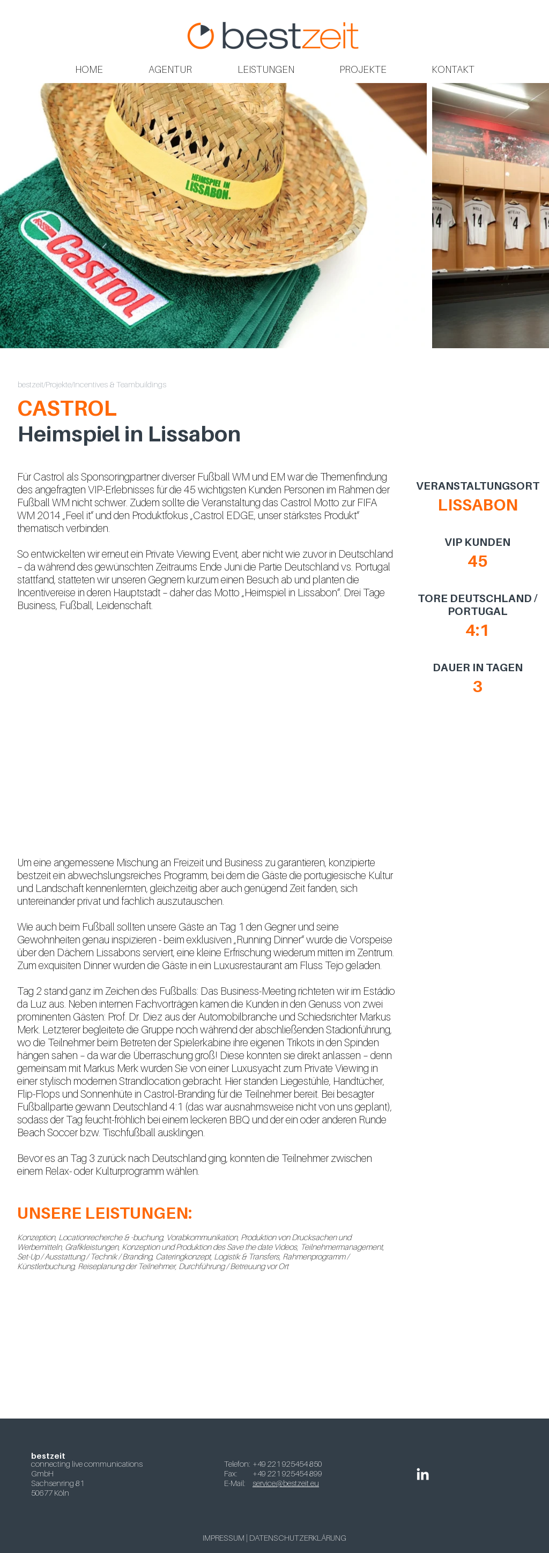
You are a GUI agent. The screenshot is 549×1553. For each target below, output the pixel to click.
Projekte (58, 384)
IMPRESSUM (223, 1537)
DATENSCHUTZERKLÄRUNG (297, 1537)
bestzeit (30, 384)
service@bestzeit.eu (286, 1483)
